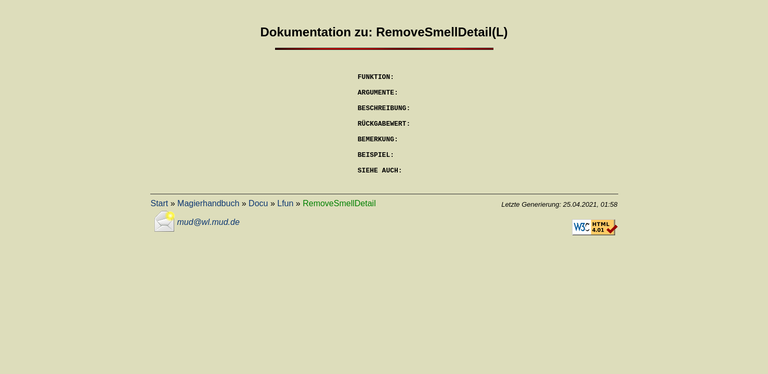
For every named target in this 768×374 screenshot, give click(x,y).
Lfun (285, 226)
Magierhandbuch (208, 226)
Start (159, 226)
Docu (258, 226)
